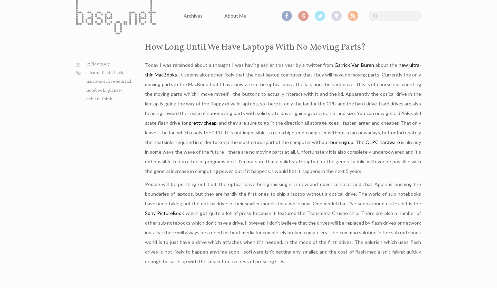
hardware (96, 82)
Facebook (287, 16)
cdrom (92, 73)
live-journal (119, 82)
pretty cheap (203, 123)
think (107, 99)
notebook (95, 91)
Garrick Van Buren (354, 65)
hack (118, 73)
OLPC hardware (383, 142)
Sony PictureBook (164, 213)
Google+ (303, 16)
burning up (341, 142)
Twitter (320, 16)
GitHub (336, 16)
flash (106, 73)
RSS (353, 16)
